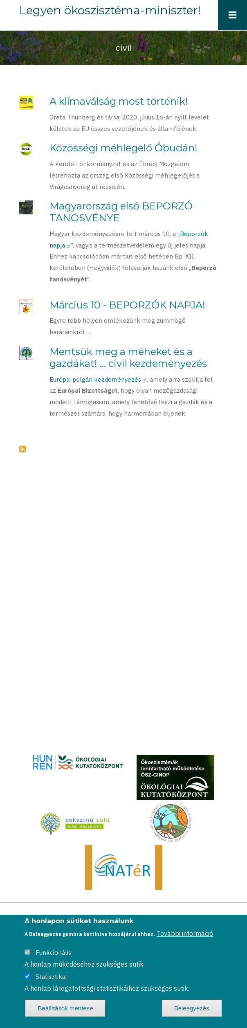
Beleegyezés (191, 1008)
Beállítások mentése (65, 1008)
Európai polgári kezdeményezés (98, 379)
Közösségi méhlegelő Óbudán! (123, 148)
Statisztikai (51, 977)
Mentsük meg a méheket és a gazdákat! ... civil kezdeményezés (128, 357)
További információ (185, 933)
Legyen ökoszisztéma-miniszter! (110, 10)
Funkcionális (53, 952)
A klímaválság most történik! (118, 101)
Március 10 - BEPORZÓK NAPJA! (127, 305)
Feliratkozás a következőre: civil (22, 449)
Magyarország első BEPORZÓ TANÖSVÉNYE (121, 212)
